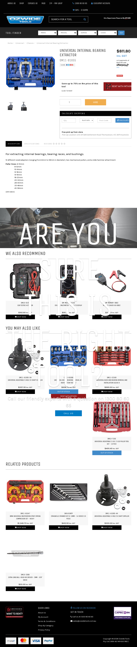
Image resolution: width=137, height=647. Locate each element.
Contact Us (32, 3)
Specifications (31, 144)
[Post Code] (104, 120)
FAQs (43, 3)
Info (118, 67)
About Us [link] (42, 613)
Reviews (55, 144)
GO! (121, 33)
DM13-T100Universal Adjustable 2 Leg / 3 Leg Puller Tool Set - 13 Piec (112, 441)
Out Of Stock (107, 453)
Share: (67, 65)
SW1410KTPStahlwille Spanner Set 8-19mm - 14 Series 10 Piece (68, 516)
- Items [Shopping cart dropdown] (80, 10)
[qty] (70, 102)
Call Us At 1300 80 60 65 (82, 617)
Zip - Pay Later (55, 3)
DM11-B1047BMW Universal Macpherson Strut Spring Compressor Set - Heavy (25, 516)
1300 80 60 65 (80, 3)
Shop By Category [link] (45, 625)
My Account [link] (43, 617)
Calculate (123, 120)
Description (14, 144)
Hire (95, 102)
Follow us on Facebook (83, 607)
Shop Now (20, 527)
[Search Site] (84, 19)
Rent (118, 86)
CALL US (68, 413)
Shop (22, 3)
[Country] (87, 120)
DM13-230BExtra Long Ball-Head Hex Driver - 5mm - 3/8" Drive (25, 577)
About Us (12, 3)
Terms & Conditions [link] (46, 621)
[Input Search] (65, 19)
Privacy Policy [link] (44, 630)
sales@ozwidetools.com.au (83, 621)
